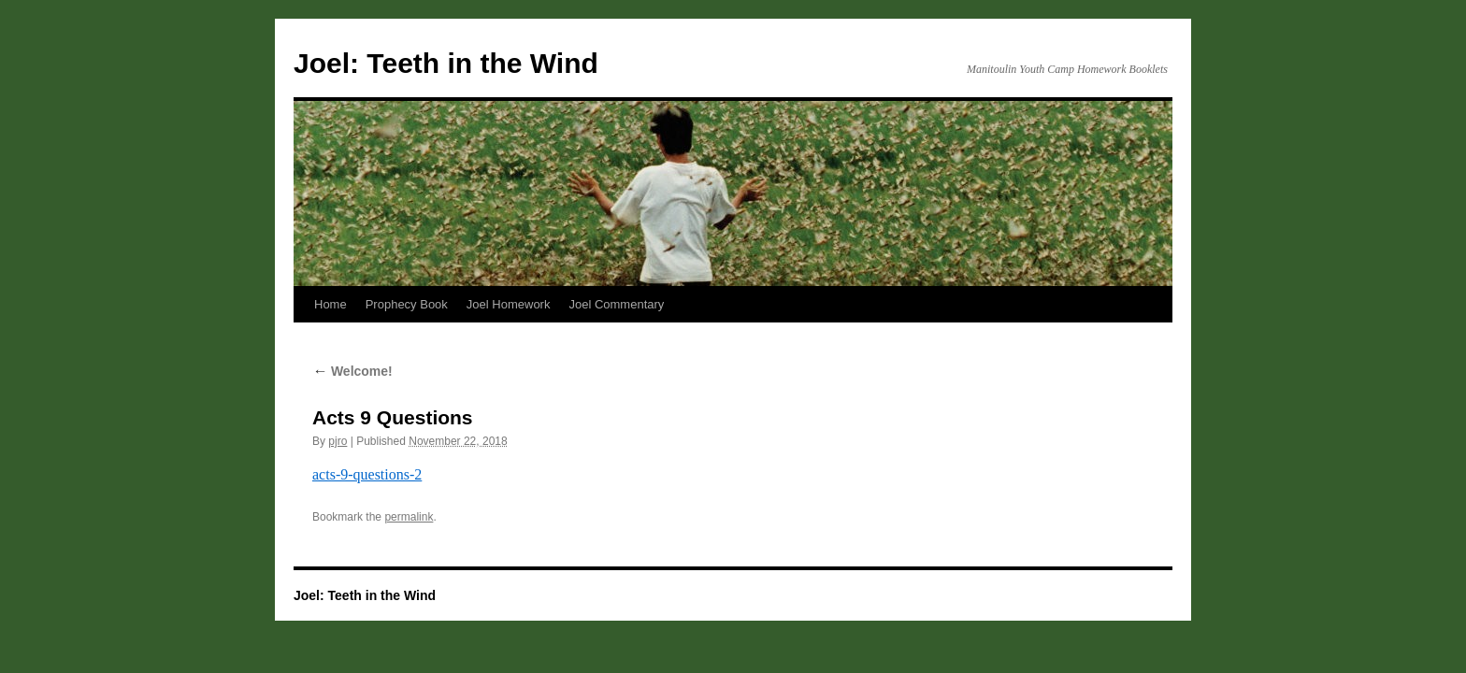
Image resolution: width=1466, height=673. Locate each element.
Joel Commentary (616, 304)
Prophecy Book (407, 304)
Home (330, 304)
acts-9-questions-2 (367, 474)
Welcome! (352, 371)
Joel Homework (509, 304)
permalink (408, 516)
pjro (337, 441)
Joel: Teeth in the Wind (446, 63)
